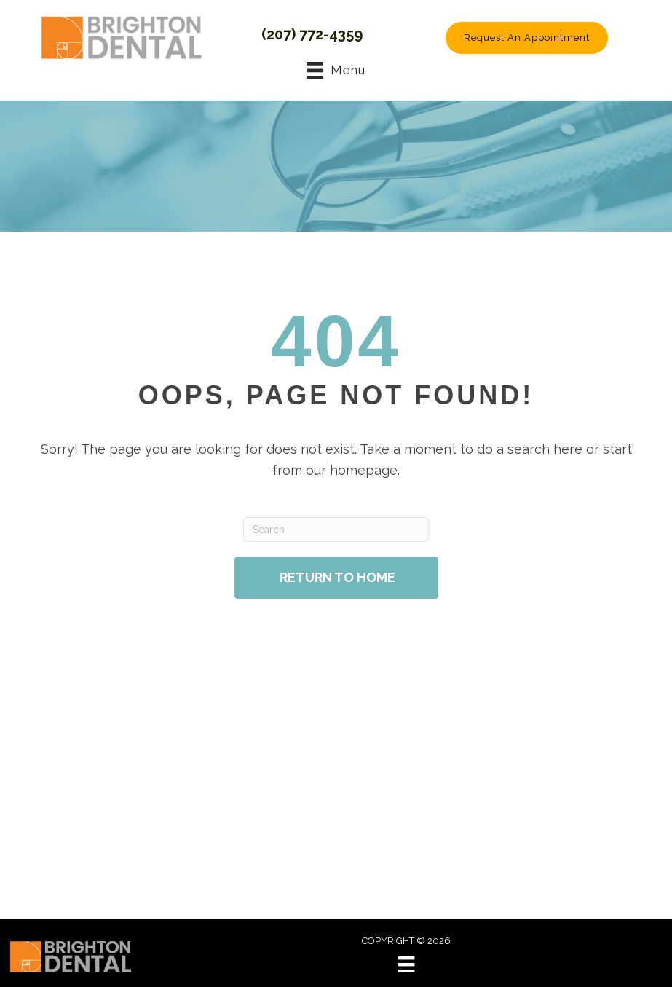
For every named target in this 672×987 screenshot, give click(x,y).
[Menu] (406, 964)
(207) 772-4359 (312, 34)
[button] (527, 38)
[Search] (335, 529)
